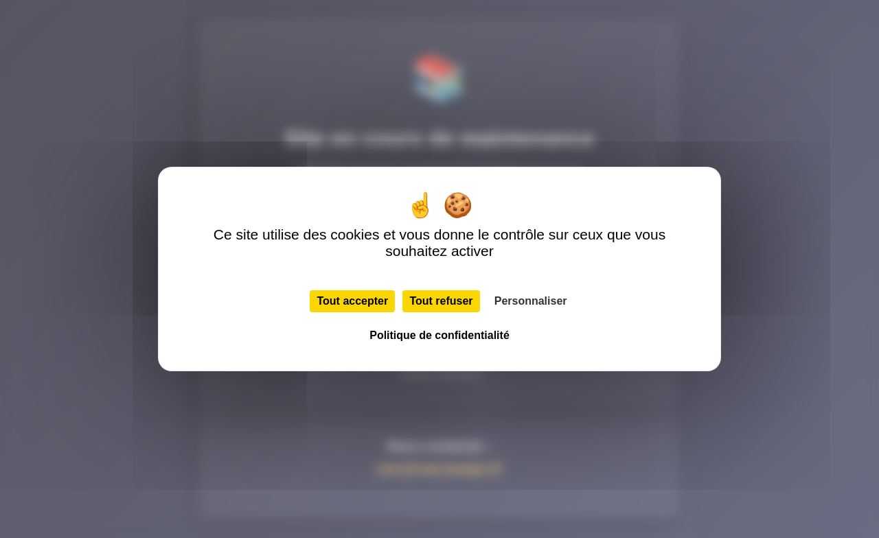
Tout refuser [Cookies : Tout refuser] (440, 301)
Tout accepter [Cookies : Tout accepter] (352, 301)
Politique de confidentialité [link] (439, 335)
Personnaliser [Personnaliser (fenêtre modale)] (530, 301)
